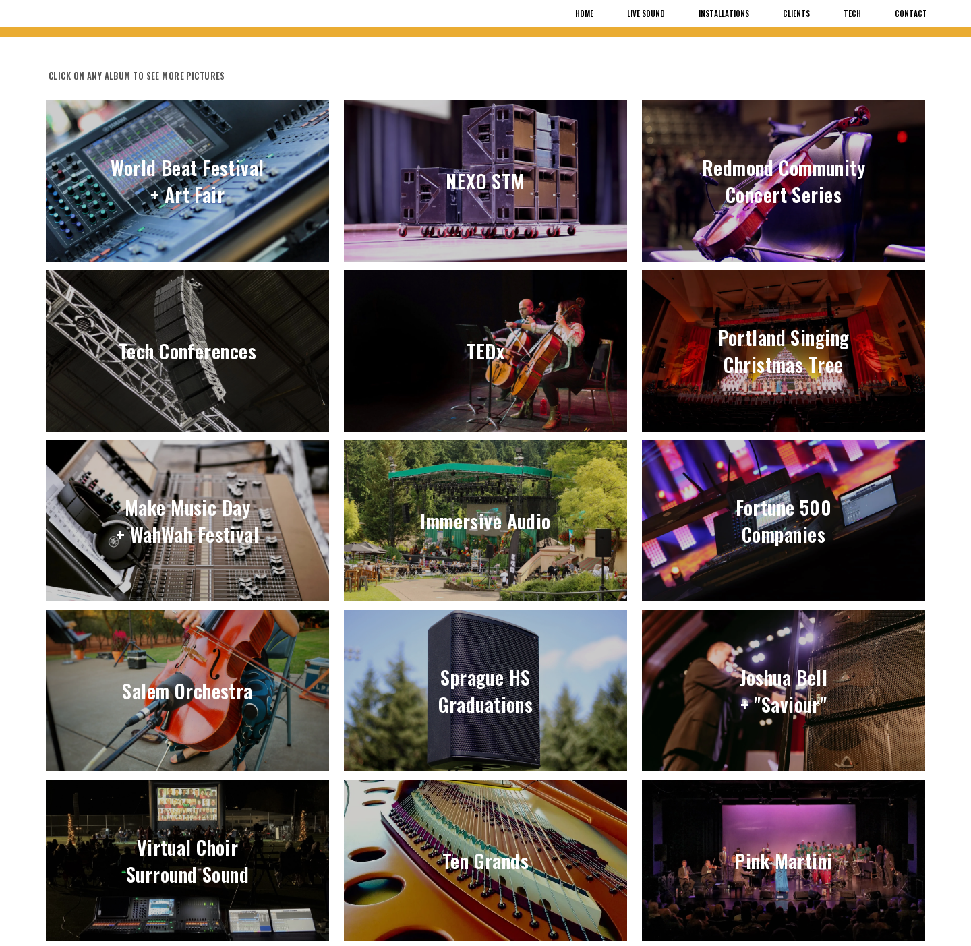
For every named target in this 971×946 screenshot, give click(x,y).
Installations (724, 13)
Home (584, 13)
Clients (796, 13)
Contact (911, 13)
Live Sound (646, 13)
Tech (852, 13)
